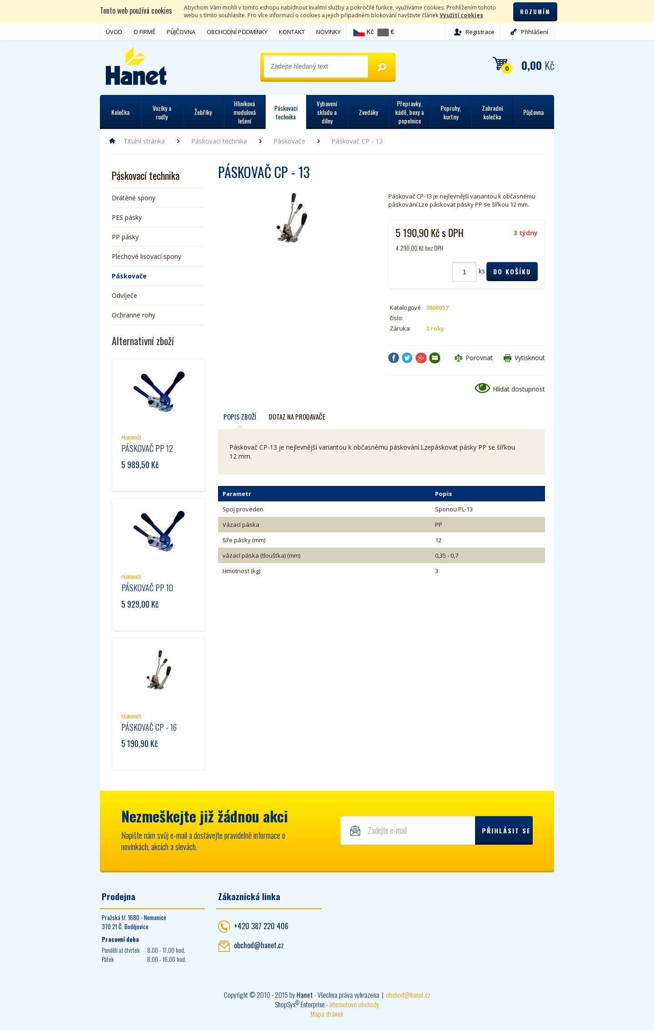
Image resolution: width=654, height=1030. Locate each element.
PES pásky (127, 217)
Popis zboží (239, 416)
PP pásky (125, 237)
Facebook (393, 357)
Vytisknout (530, 357)
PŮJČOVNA (181, 32)
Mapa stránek (327, 1014)
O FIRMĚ (144, 32)
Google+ (421, 357)
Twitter (407, 357)
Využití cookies (461, 15)
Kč (363, 32)
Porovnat (479, 357)
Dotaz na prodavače (297, 416)
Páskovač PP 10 (147, 588)
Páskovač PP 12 (147, 448)
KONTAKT (292, 32)
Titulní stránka (144, 141)
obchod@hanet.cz (259, 945)
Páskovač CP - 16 (149, 727)
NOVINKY (328, 32)
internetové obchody (354, 1004)
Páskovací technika (219, 141)
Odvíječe (124, 295)
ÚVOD (114, 32)
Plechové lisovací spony (146, 256)
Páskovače (289, 141)
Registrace (480, 32)
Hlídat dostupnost (519, 389)
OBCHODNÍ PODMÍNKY (237, 32)
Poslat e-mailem (434, 357)
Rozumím (535, 11)
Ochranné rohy (133, 315)
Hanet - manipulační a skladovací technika (136, 66)
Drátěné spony (133, 197)
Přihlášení (534, 32)
